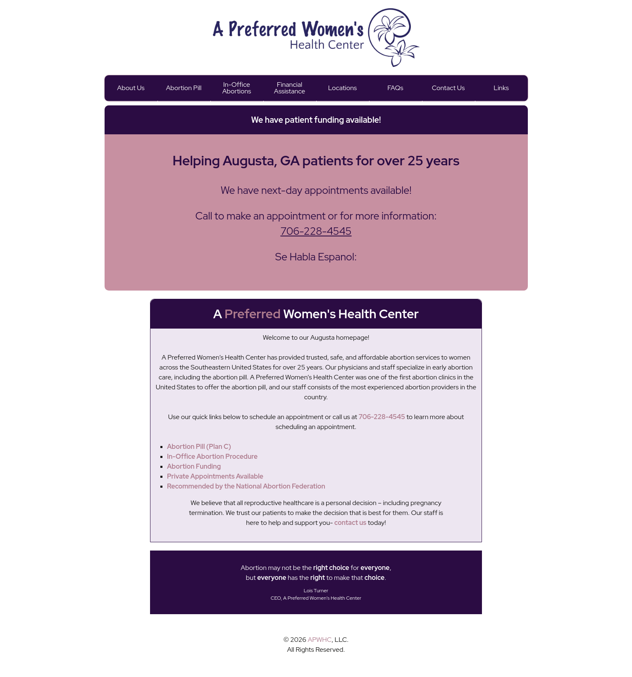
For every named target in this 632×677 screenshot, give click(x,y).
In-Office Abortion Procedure (212, 456)
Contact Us (448, 87)
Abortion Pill (183, 87)
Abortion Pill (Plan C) (199, 446)
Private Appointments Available (215, 476)
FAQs (395, 87)
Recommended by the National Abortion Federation (246, 486)
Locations (342, 87)
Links (501, 87)
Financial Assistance (289, 87)
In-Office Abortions (236, 87)
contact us (350, 522)
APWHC (320, 639)
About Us (130, 87)
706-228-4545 (315, 231)
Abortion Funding (194, 466)
